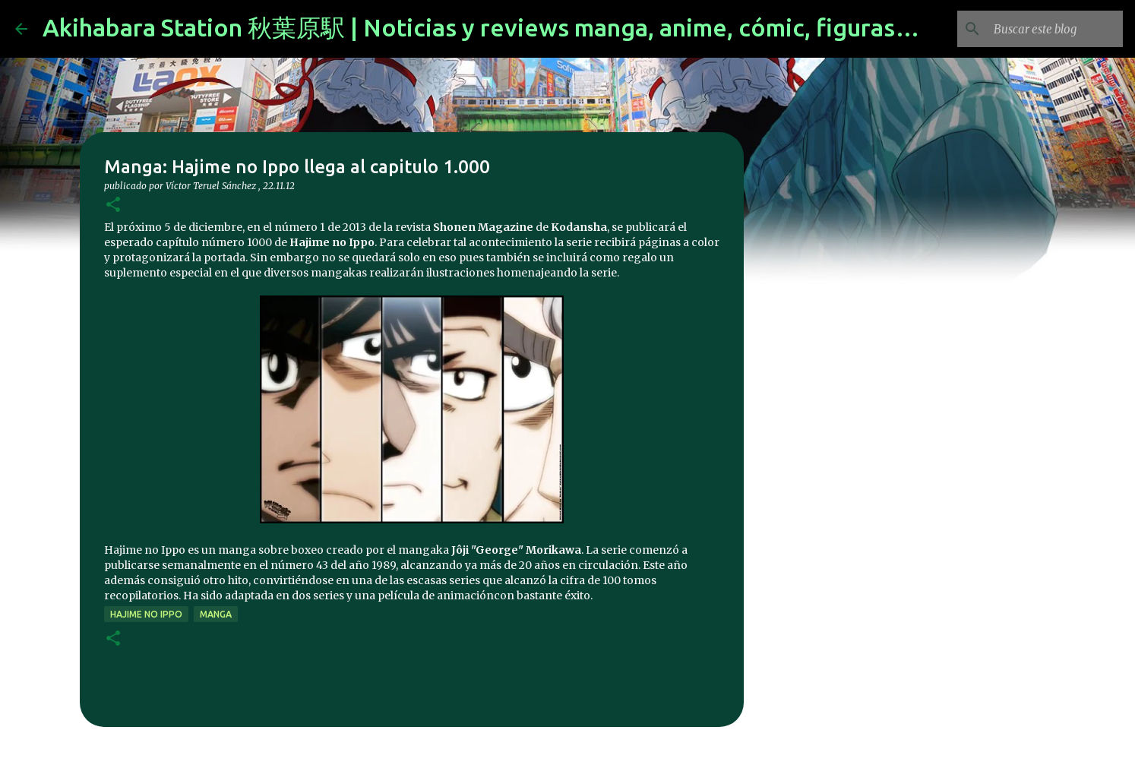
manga (216, 614)
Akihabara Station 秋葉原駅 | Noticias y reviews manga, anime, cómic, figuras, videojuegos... (555, 27)
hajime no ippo (146, 614)
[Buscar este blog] (1043, 29)
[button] (113, 205)
